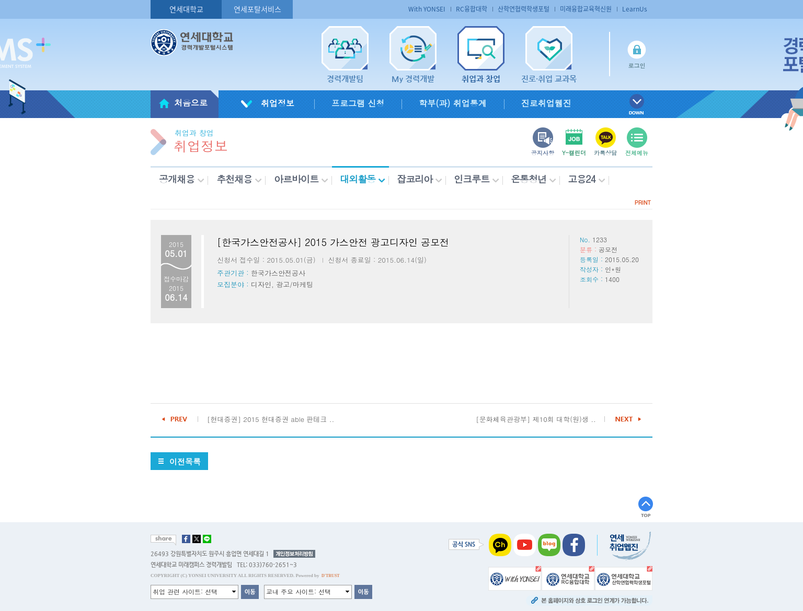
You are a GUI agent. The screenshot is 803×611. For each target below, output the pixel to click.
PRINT (643, 202)
